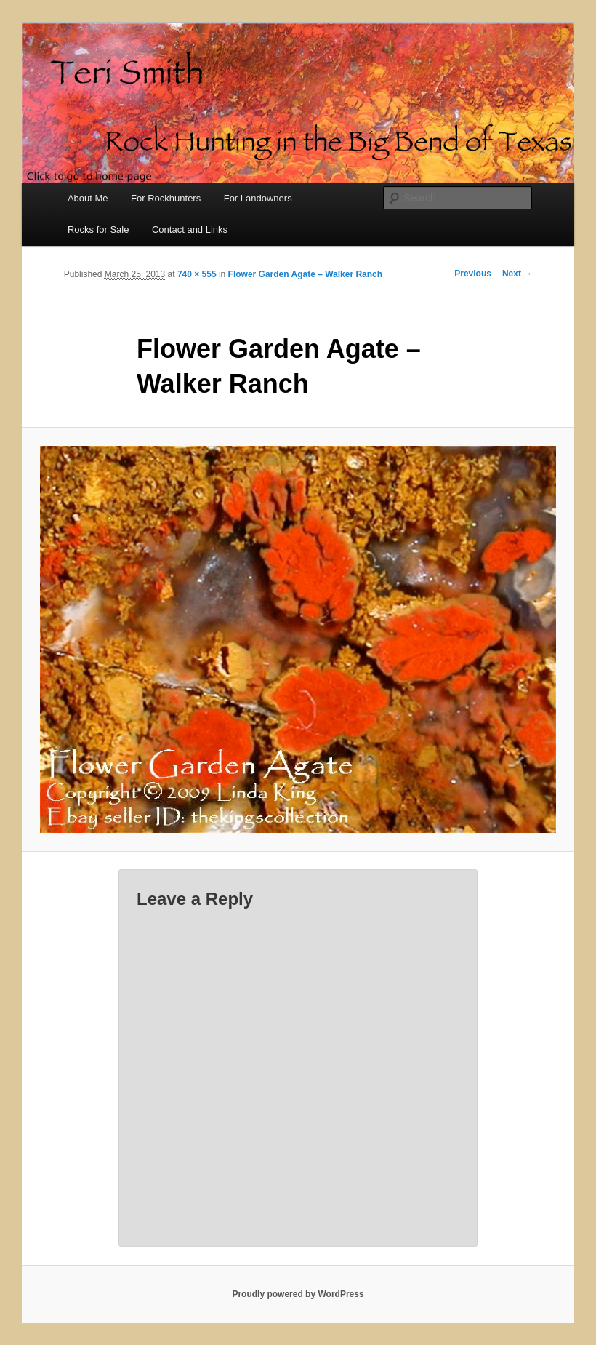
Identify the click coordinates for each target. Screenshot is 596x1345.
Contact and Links (189, 229)
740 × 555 (197, 274)
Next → (517, 273)
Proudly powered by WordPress (297, 1294)
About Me (88, 198)
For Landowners (258, 198)
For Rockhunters (166, 198)
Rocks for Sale (98, 229)
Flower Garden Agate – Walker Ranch (305, 274)
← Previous (467, 273)
